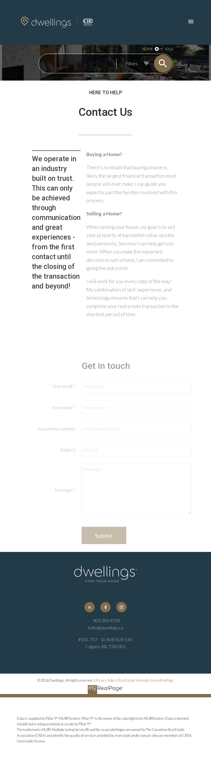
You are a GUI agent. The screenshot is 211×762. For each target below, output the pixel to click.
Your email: (63, 411)
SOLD (169, 49)
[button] (89, 607)
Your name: (63, 432)
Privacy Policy (106, 680)
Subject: (68, 474)
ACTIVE (147, 49)
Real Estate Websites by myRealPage (146, 680)
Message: (64, 515)
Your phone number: (57, 453)
